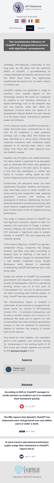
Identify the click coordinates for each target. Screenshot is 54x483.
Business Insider (19, 350)
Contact (41, 28)
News (30, 28)
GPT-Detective (16, 28)
